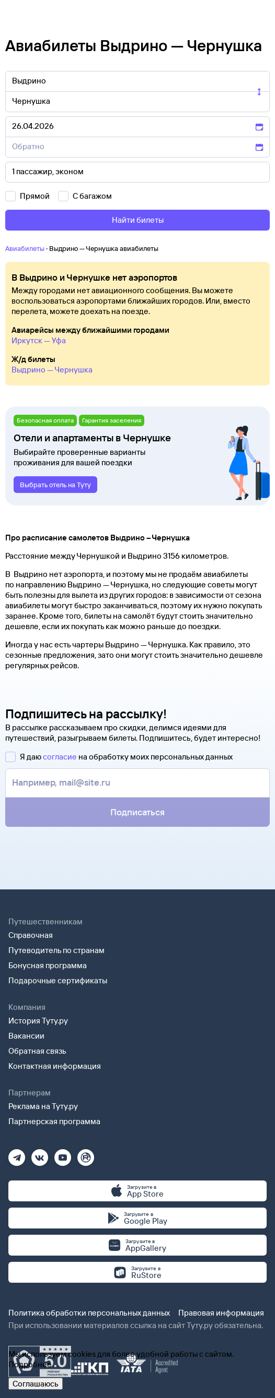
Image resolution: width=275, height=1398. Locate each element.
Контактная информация (54, 1066)
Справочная (30, 935)
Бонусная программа (47, 965)
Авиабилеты (24, 248)
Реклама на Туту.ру (43, 1106)
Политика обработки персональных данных (89, 1313)
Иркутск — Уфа (39, 340)
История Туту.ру (38, 1021)
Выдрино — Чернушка (52, 370)
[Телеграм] (16, 1154)
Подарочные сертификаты (57, 980)
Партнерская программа (54, 1121)
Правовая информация (221, 1313)
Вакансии (26, 1036)
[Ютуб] (62, 1154)
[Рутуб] (85, 1154)
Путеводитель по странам (56, 950)
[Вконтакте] (39, 1154)
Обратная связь (37, 1051)
